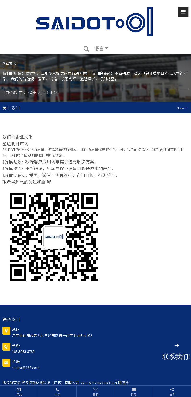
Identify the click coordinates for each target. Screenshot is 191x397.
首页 (22, 92)
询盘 (134, 394)
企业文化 (52, 92)
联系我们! (176, 356)
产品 (19, 394)
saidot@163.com (26, 367)
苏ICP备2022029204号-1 (97, 382)
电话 (57, 394)
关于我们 (36, 92)
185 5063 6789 (23, 351)
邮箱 (95, 394)
